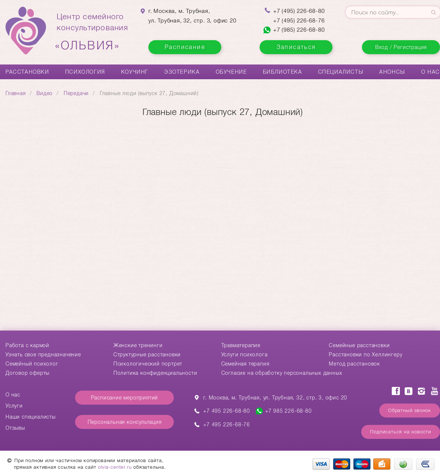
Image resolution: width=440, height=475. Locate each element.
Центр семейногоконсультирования (92, 32)
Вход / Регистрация (401, 47)
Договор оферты (27, 373)
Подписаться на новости (400, 431)
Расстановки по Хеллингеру (365, 354)
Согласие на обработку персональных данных (281, 373)
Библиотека (282, 72)
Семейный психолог (32, 364)
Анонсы (392, 72)
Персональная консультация (125, 422)
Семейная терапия (245, 364)
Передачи (76, 93)
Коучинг (134, 72)
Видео (44, 93)
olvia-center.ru (114, 467)
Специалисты (341, 72)
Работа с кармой (27, 345)
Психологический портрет (147, 364)
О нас (430, 72)
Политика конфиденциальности (155, 373)
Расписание (185, 47)
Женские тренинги (138, 345)
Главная (16, 93)
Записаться (296, 47)
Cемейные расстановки (359, 345)
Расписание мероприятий (124, 398)
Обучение (231, 72)
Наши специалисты (31, 417)
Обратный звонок (409, 410)
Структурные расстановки (147, 354)
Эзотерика (182, 72)
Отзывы (15, 428)
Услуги (14, 406)
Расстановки (27, 72)
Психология (85, 72)
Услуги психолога (244, 354)
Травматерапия (240, 345)
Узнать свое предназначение (43, 354)
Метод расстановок (354, 364)
